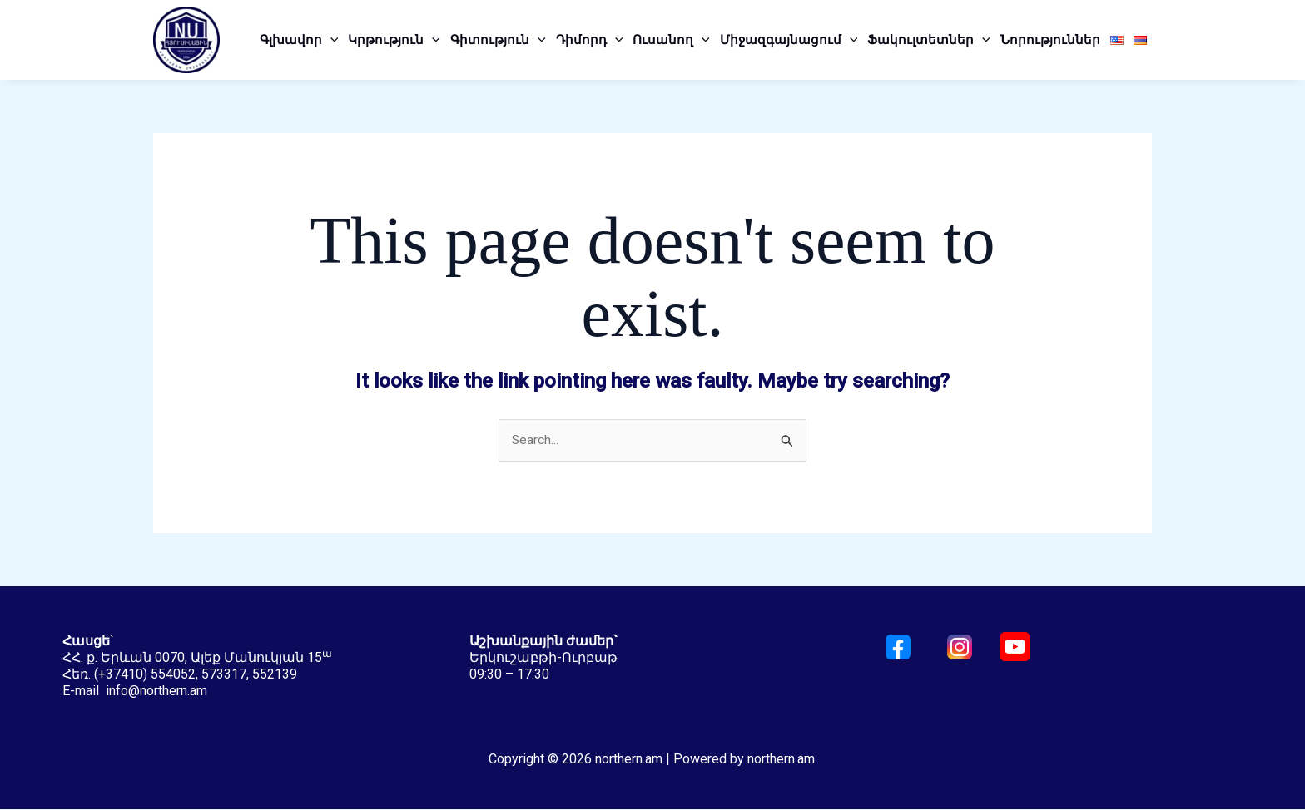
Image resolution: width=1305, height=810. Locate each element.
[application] (330, 40)
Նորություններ (1050, 40)
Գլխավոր (299, 40)
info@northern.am (156, 691)
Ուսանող (671, 40)
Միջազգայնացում (789, 40)
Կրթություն (394, 40)
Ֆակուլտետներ (928, 40)
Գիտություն (498, 40)
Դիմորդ (589, 40)
